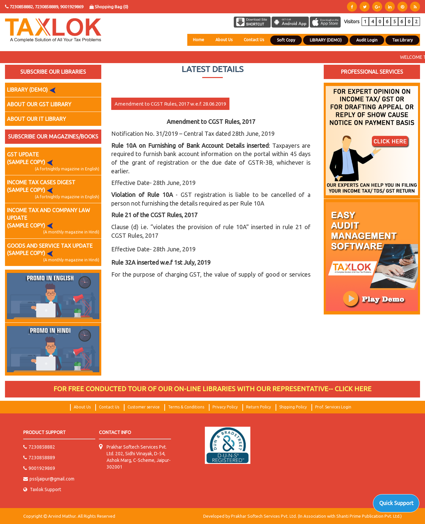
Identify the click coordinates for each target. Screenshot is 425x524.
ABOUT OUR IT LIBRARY (36, 119)
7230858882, (22, 6)
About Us (223, 40)
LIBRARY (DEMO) (32, 90)
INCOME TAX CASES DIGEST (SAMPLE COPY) (53, 189)
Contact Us (254, 40)
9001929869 (71, 6)
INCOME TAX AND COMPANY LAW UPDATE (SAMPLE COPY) (53, 221)
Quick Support (396, 503)
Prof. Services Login (333, 407)
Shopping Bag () (108, 6)
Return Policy (258, 407)
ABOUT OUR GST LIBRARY (39, 104)
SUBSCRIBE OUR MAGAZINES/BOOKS (53, 136)
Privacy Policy (225, 407)
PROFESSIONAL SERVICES (372, 72)
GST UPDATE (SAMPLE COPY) (53, 161)
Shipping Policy (293, 407)
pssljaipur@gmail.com (48, 478)
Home (198, 40)
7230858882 (39, 447)
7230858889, (47, 6)
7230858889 (39, 457)
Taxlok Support (42, 489)
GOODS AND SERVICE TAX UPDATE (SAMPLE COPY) (53, 253)
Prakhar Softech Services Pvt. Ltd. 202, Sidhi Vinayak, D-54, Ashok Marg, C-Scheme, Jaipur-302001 (139, 457)
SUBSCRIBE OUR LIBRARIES (53, 72)
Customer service (144, 407)
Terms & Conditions (186, 407)
